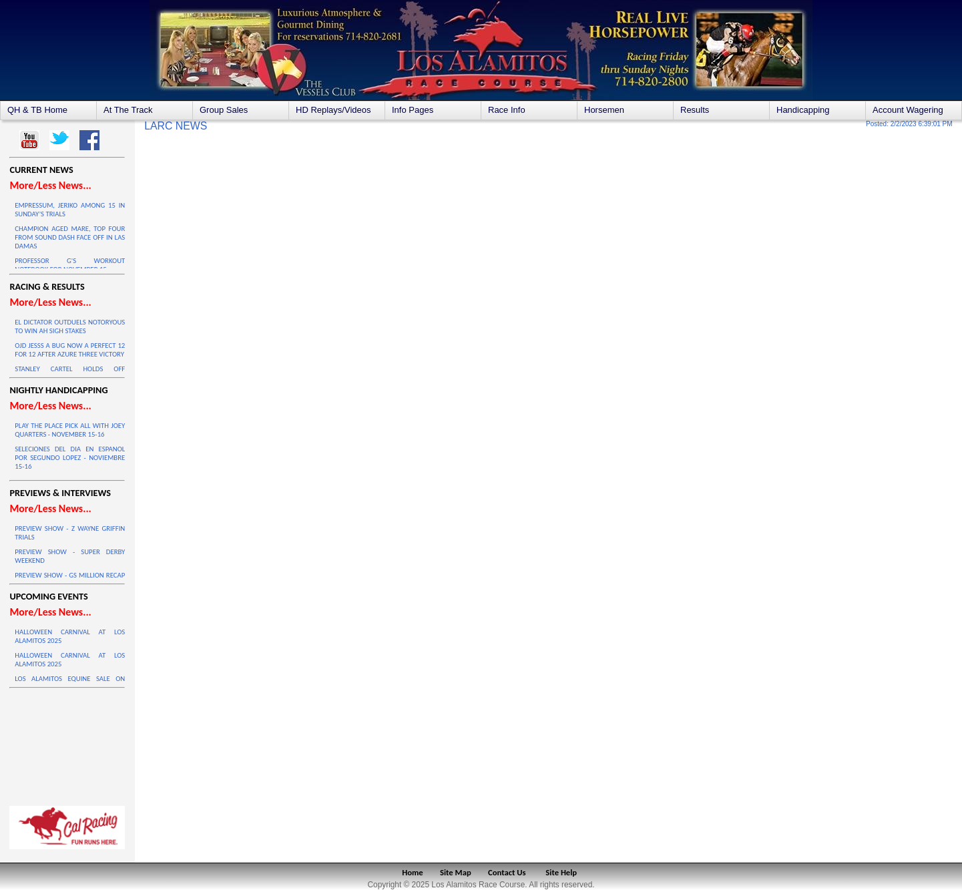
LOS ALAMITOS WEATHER (67, 744)
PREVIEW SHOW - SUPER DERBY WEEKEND (70, 556)
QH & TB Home (37, 110)
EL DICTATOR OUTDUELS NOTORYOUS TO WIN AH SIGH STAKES (70, 326)
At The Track (127, 110)
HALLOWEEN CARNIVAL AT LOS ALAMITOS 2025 (70, 636)
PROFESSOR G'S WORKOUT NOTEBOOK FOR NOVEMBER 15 (70, 265)
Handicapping (803, 110)
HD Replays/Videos (333, 110)
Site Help (561, 872)
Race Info (506, 110)
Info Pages (412, 110)
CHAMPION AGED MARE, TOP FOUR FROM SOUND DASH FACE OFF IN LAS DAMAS (70, 237)
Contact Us (507, 872)
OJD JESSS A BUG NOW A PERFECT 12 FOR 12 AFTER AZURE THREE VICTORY (70, 350)
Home (412, 872)
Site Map (455, 872)
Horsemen (604, 110)
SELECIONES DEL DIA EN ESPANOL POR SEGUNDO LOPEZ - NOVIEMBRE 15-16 (70, 458)
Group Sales (224, 110)
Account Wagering (908, 110)
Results (694, 110)
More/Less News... (50, 185)
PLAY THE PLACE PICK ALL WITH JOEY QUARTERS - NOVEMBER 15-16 (70, 430)
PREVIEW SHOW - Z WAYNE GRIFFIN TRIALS (70, 532)
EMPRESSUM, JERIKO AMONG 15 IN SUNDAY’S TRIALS (70, 209)
